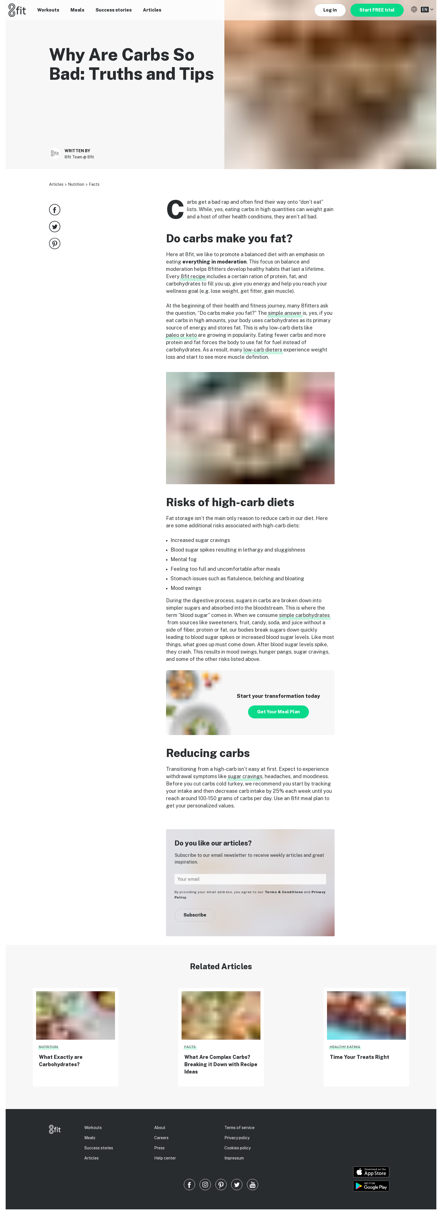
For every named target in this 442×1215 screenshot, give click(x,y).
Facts (94, 184)
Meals (77, 10)
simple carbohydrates (304, 615)
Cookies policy (237, 1148)
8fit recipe (193, 276)
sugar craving (244, 776)
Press (159, 1148)
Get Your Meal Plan (278, 711)
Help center (165, 1158)
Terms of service (239, 1127)
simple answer (285, 313)
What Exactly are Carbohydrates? (61, 1060)
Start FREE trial (377, 10)
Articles (152, 10)
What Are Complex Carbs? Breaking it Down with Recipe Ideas (220, 1064)
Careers (161, 1138)
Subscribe (195, 915)
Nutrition (76, 184)
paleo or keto (181, 335)
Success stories (114, 10)
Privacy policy (236, 1138)
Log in (330, 10)
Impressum (234, 1158)
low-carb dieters (263, 350)
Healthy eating (345, 1047)
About (159, 1127)
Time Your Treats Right (359, 1057)
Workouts (48, 10)
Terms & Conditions (284, 892)
